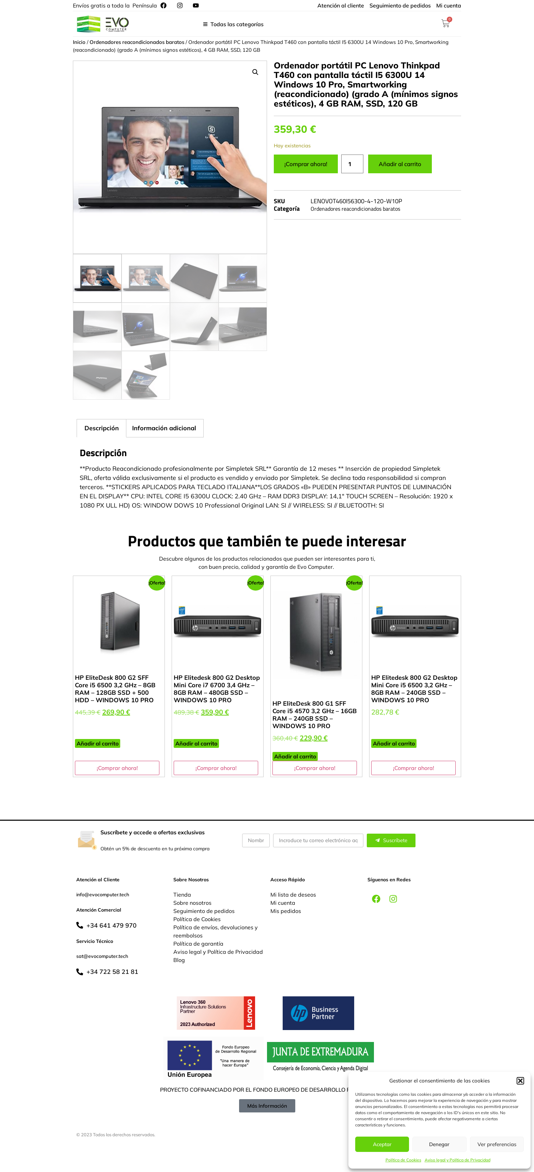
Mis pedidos (285, 911)
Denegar (439, 1144)
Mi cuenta (282, 902)
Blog (179, 960)
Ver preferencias (496, 1144)
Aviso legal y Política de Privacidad (457, 1159)
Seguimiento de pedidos (204, 911)
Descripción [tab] (101, 428)
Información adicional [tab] (164, 428)
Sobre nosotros (192, 902)
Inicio (79, 42)
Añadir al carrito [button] (98, 743)
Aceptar (382, 1144)
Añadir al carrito (400, 163)
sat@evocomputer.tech (102, 956)
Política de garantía (198, 943)
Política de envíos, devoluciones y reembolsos (215, 931)
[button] (520, 1080)
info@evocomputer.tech (102, 895)
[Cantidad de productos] (352, 164)
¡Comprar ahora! (305, 163)
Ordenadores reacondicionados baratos (137, 42)
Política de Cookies (403, 1159)
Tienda (182, 894)
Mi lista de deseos (293, 894)
